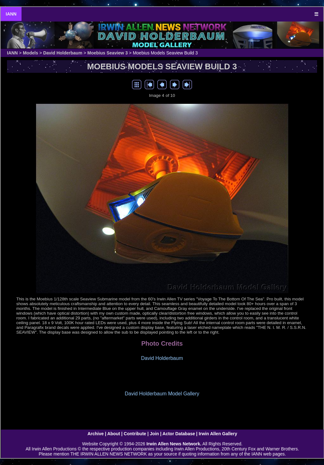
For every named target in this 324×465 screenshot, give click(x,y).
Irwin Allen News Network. (174, 443)
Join (154, 433)
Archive (95, 433)
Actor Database (179, 433)
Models (30, 52)
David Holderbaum (62, 52)
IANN (11, 13)
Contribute (135, 433)
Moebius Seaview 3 (107, 52)
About (113, 433)
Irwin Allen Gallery (218, 433)
